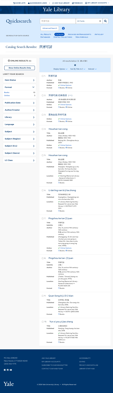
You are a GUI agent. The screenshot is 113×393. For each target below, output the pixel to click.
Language (9, 124)
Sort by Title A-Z (76, 69)
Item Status (10, 79)
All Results (45, 34)
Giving (82, 362)
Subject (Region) (13, 138)
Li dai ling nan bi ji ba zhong (62, 190)
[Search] (58, 21)
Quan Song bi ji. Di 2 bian (60, 295)
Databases (45, 37)
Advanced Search (49, 28)
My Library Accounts (51, 362)
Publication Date (12, 102)
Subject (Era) (11, 145)
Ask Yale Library (61, 3)
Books (6, 92)
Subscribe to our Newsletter (54, 365)
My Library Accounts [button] (96, 3)
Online (7, 95)
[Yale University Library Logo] (56, 10)
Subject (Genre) (12, 153)
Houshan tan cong (58, 129)
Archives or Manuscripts (79, 34)
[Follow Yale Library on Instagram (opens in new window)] (8, 370)
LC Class (9, 160)
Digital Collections (63, 37)
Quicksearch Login (37, 3)
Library (8, 117)
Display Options (59, 69)
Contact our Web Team (52, 369)
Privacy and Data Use (88, 365)
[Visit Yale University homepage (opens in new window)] (8, 383)
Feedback (77, 3)
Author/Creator (12, 109)
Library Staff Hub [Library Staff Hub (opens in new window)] (87, 369)
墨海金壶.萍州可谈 (57, 114)
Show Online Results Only (20, 68)
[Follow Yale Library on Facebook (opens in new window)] (5, 370)
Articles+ (99, 34)
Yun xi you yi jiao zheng (61, 321)
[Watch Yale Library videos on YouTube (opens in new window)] (11, 370)
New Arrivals (82, 37)
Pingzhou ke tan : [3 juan (61, 258)
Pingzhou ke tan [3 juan (60, 218)
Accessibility (84, 358)
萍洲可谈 (52, 76)
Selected (91, 69)
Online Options (65, 85)
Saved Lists (19, 3)
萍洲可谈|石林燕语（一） (61, 95)
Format (8, 87)
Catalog (59, 34)
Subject (8, 131)
